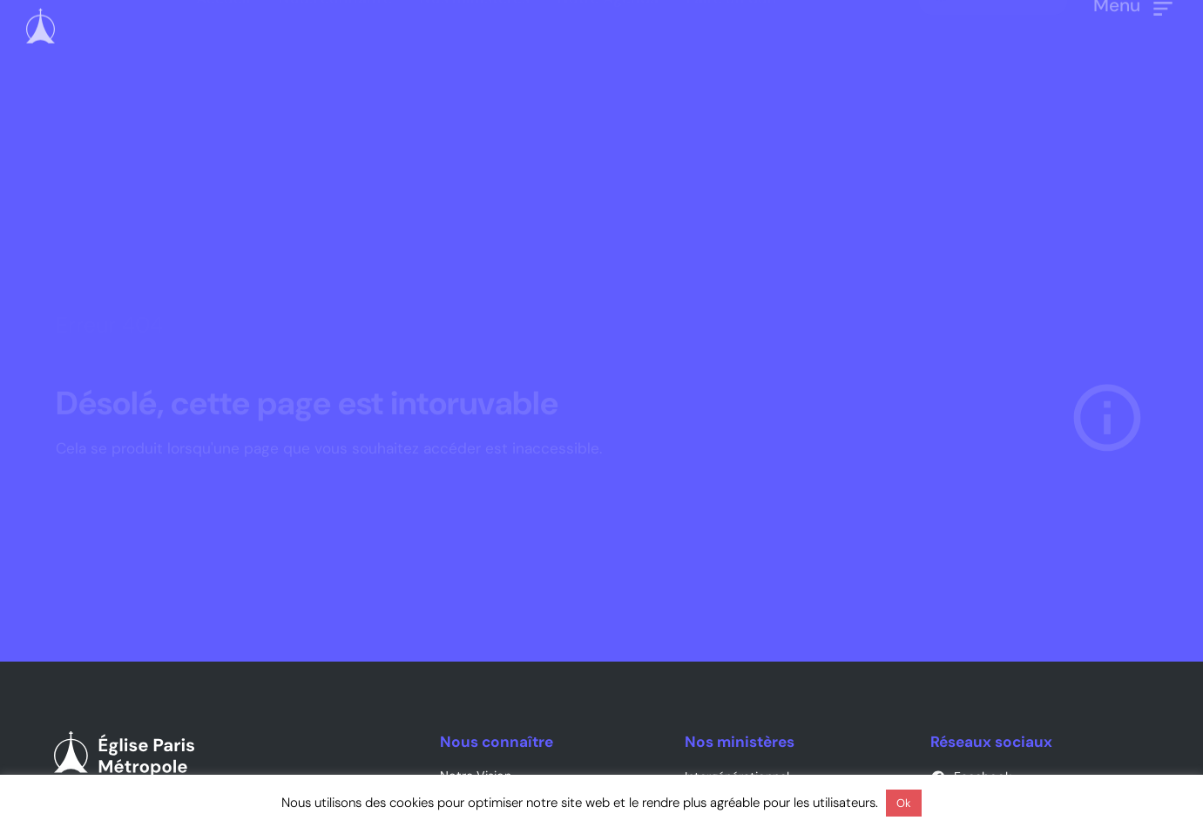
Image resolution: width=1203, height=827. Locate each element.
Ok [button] (903, 803)
